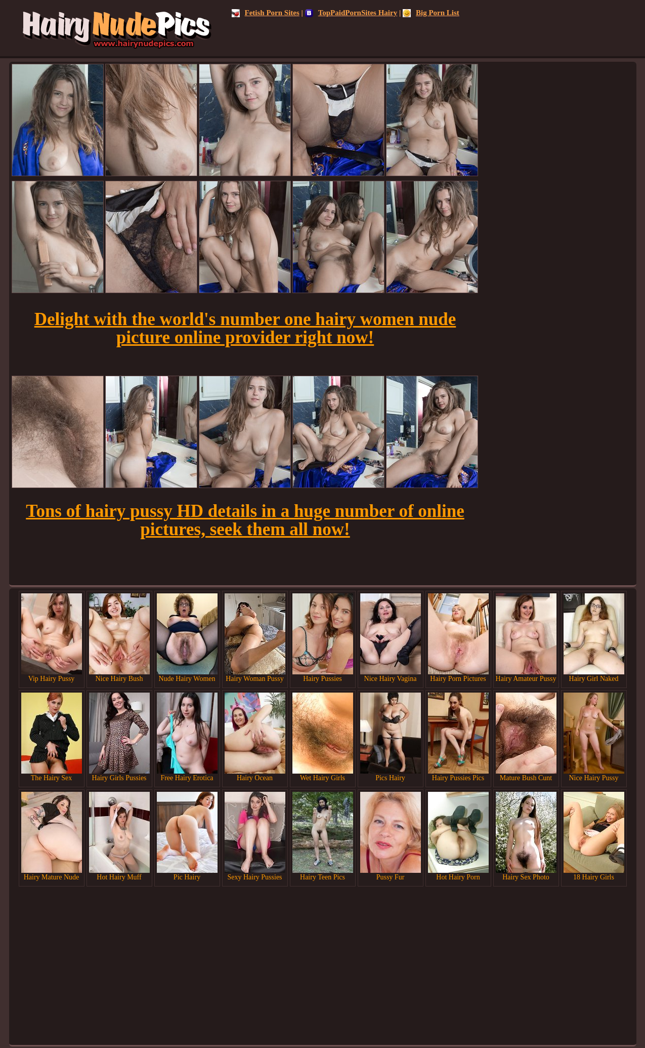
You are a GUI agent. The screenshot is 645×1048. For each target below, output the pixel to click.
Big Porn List (431, 13)
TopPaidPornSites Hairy (351, 13)
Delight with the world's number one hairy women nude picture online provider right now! (245, 328)
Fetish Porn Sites (265, 13)
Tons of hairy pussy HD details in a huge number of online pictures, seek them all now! (245, 520)
